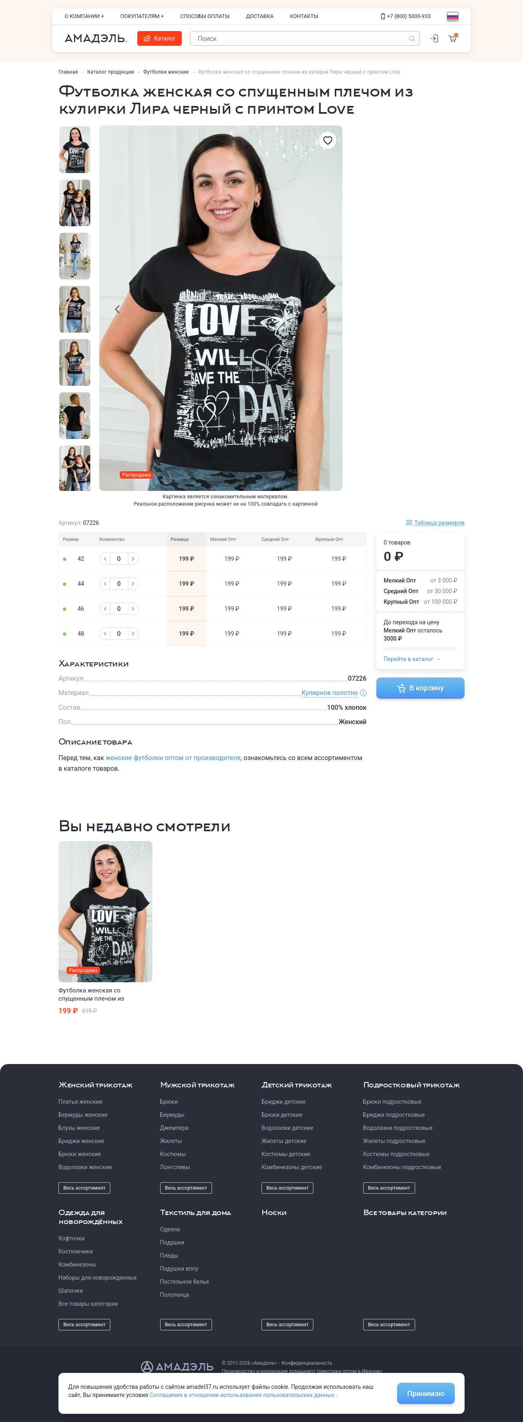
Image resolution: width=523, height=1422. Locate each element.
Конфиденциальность (307, 1363)
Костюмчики (75, 1251)
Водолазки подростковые (398, 1128)
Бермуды (172, 1115)
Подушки (172, 1242)
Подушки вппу (179, 1268)
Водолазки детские (287, 1128)
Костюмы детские (286, 1154)
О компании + (84, 16)
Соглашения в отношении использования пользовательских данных (243, 1395)
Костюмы (173, 1154)
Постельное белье (184, 1281)
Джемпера (174, 1128)
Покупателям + (142, 16)
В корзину (420, 688)
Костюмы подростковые (396, 1154)
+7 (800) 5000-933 (406, 16)
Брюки (169, 1101)
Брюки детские (282, 1115)
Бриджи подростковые (394, 1115)
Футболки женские (166, 72)
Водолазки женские (85, 1167)
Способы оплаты (205, 16)
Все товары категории (88, 1303)
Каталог (159, 38)
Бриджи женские (81, 1141)
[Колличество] (119, 559)
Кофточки (71, 1238)
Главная (68, 72)
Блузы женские (79, 1128)
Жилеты (171, 1141)
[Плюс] (133, 559)
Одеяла (170, 1229)
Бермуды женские (82, 1115)
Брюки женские (79, 1154)
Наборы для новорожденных (97, 1277)
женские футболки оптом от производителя (173, 758)
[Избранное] (327, 140)
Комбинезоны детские (292, 1167)
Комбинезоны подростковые (402, 1167)
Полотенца (174, 1295)
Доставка (260, 16)
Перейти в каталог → (412, 659)
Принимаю (426, 1393)
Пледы (169, 1255)
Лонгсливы (175, 1167)
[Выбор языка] (452, 16)
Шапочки (70, 1290)
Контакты (304, 16)
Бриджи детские (284, 1101)
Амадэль (95, 38)
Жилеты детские (284, 1141)
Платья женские (80, 1101)
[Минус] (105, 559)
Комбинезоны (77, 1264)
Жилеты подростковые (394, 1141)
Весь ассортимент (84, 1188)
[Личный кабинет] (434, 38)
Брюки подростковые (392, 1101)
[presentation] (117, 309)
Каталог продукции (110, 72)
